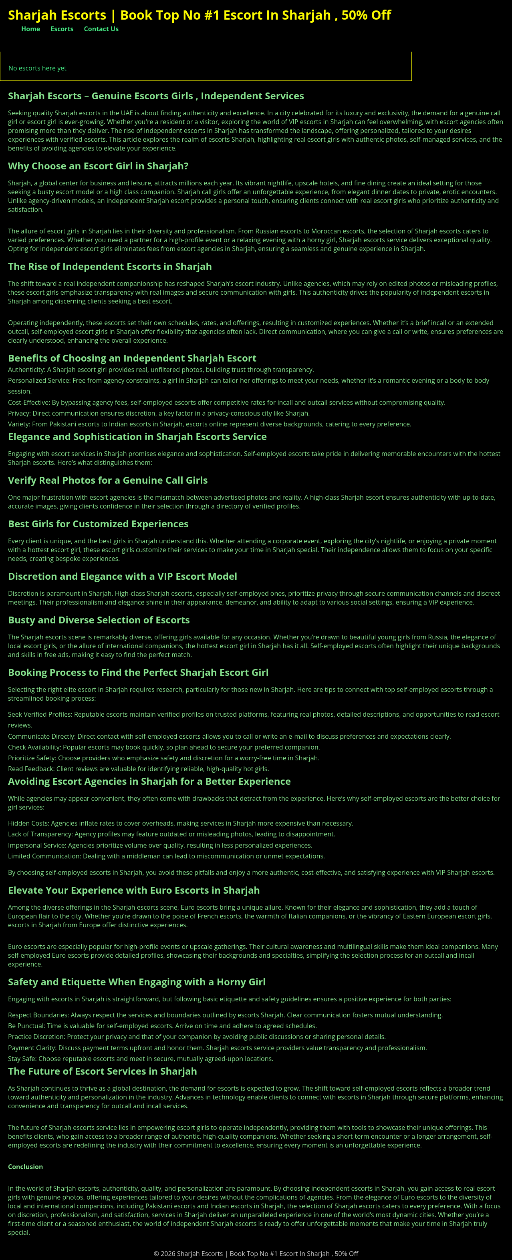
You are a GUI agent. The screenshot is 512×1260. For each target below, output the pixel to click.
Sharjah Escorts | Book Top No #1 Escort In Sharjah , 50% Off (199, 14)
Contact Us (101, 28)
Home (30, 28)
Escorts (61, 28)
